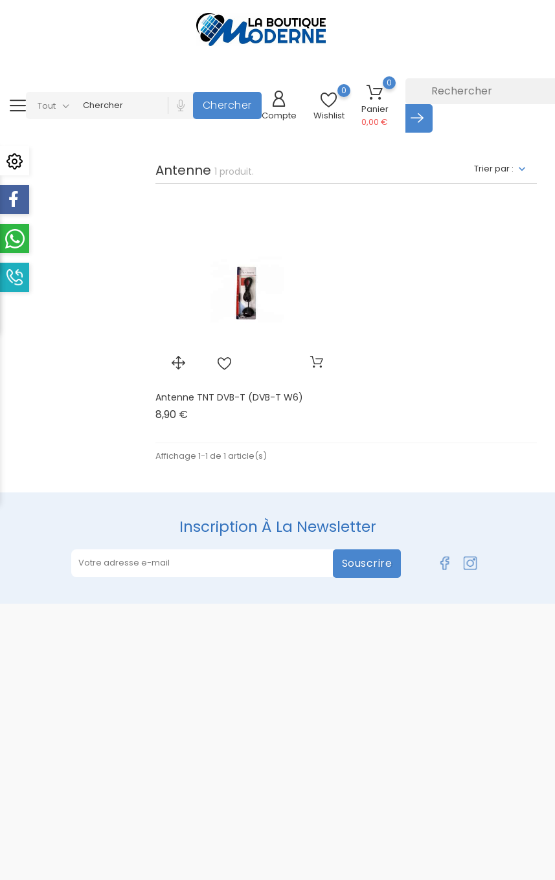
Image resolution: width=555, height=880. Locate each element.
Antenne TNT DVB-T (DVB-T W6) (229, 397)
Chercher (227, 105)
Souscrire (367, 563)
